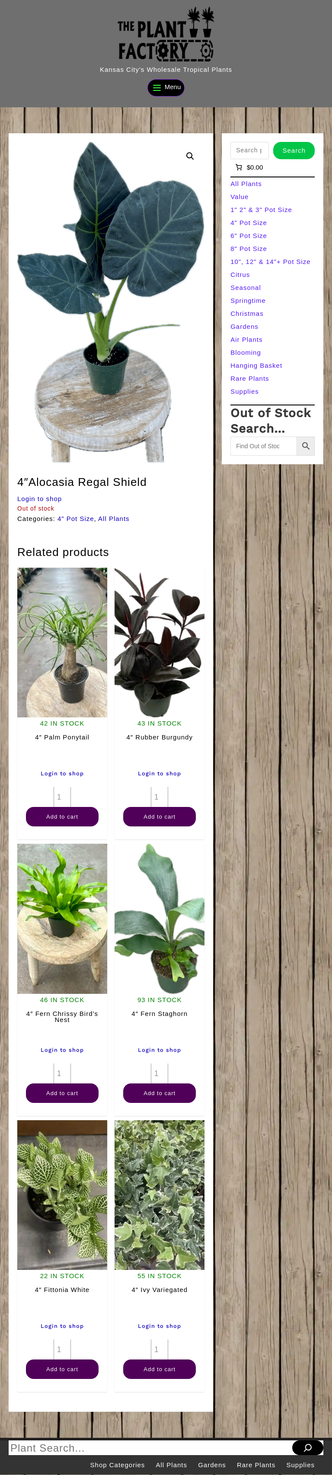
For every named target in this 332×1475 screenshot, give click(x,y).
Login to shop (39, 498)
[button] (190, 156)
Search (294, 150)
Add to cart (62, 816)
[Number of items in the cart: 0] (248, 167)
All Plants (114, 518)
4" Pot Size (75, 518)
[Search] (307, 1447)
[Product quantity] (62, 797)
